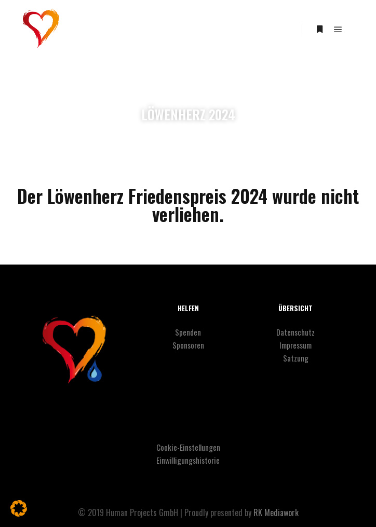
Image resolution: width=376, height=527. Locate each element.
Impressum (295, 345)
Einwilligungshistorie (188, 460)
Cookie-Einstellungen (188, 447)
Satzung (295, 358)
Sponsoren (188, 345)
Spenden (188, 332)
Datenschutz (295, 332)
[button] (18, 508)
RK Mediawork (276, 512)
